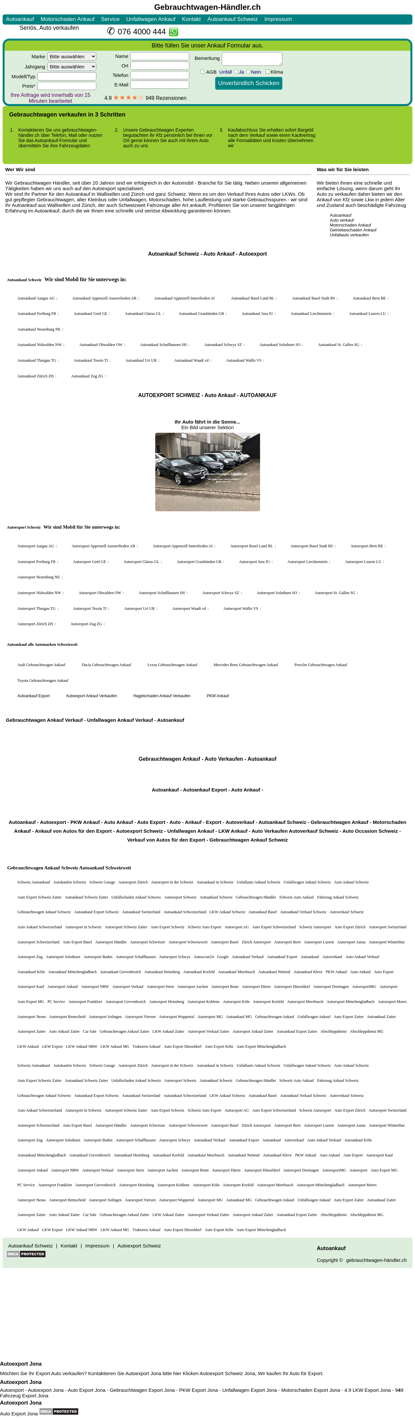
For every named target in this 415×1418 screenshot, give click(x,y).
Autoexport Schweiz (221, 1373)
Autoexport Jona (21, 1364)
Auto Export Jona (19, 1413)
